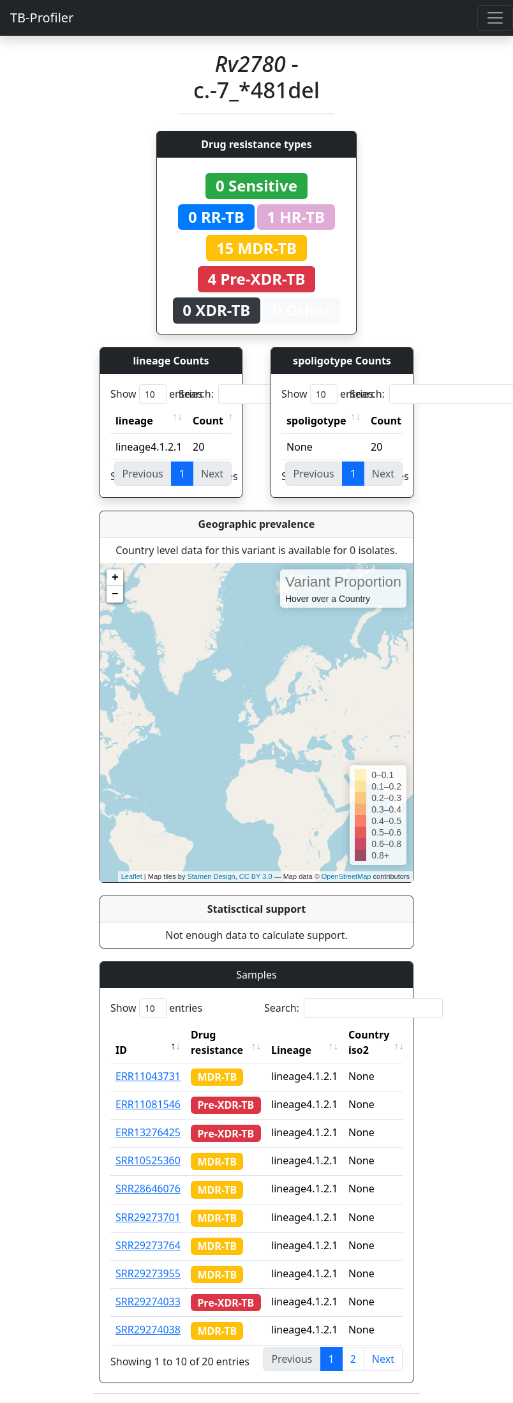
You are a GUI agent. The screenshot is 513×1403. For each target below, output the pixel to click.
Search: (268, 394)
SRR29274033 (148, 1301)
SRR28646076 (148, 1189)
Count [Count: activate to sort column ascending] (208, 421)
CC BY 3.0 (255, 876)
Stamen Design (211, 876)
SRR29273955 (148, 1273)
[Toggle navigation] (495, 18)
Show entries (156, 394)
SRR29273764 (148, 1245)
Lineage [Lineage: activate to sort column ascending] (291, 1050)
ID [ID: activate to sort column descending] (121, 1050)
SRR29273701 (148, 1217)
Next (383, 1359)
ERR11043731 (148, 1076)
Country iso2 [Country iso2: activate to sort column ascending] (368, 1042)
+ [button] (115, 577)
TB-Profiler (41, 17)
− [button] (115, 594)
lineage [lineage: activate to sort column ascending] (134, 421)
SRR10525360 (148, 1160)
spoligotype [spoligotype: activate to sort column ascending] (316, 421)
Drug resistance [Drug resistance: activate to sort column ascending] (217, 1042)
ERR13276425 (148, 1132)
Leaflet (131, 876)
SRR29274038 (148, 1330)
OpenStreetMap (346, 876)
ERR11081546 (148, 1104)
